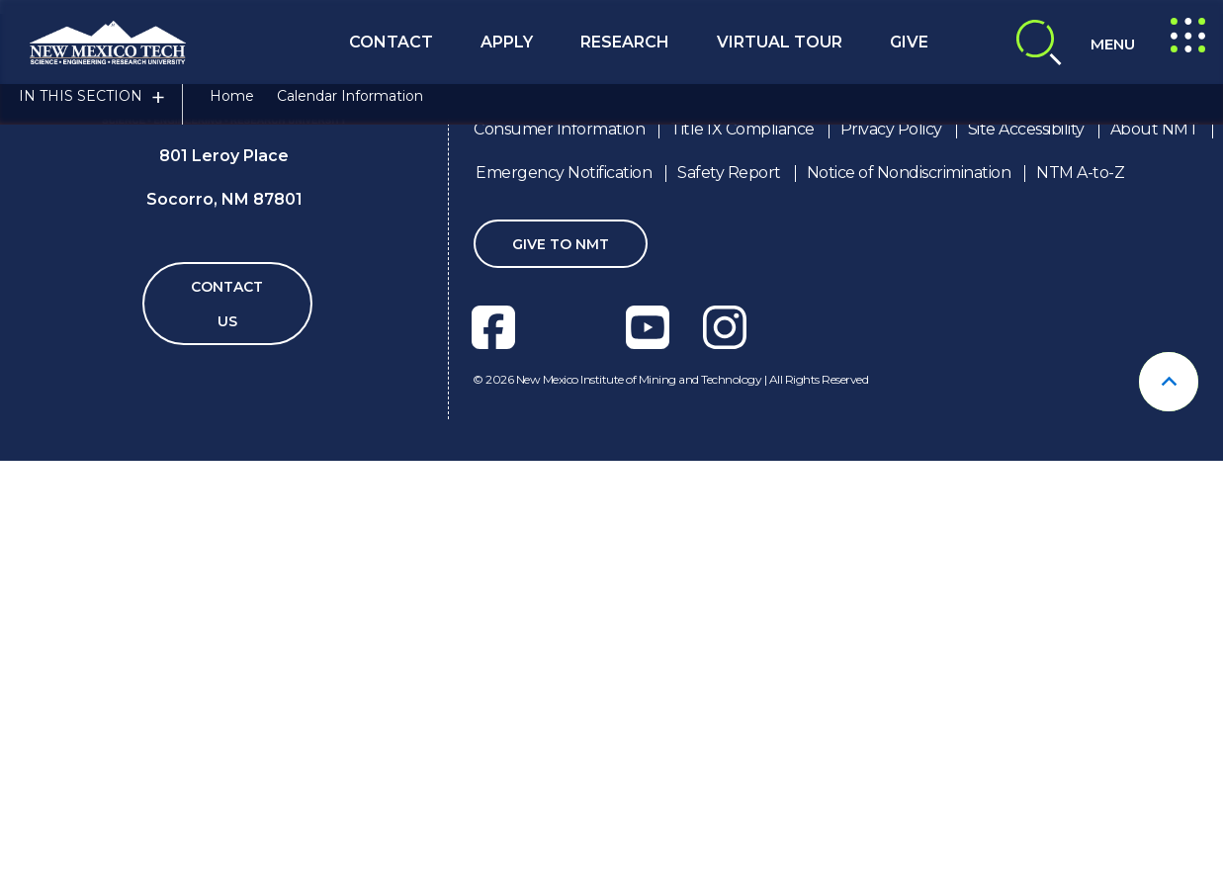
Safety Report (729, 584)
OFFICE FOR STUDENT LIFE (512, 330)
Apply (506, 42)
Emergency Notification (564, 584)
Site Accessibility (1026, 540)
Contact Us (227, 715)
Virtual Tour (779, 42)
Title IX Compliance (742, 540)
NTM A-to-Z (1080, 584)
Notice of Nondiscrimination (909, 584)
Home (232, 112)
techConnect (772, 330)
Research (624, 42)
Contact (391, 42)
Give (909, 42)
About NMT (1154, 540)
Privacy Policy (891, 540)
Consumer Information (559, 540)
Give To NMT (560, 655)
